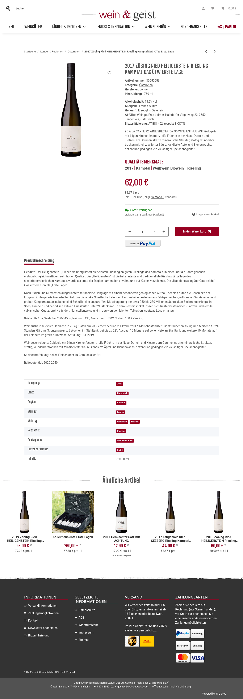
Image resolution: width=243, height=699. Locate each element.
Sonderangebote (193, 26)
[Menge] (142, 231)
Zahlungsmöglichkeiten (43, 613)
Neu (11, 26)
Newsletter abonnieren (43, 628)
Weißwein (161, 168)
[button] (203, 8)
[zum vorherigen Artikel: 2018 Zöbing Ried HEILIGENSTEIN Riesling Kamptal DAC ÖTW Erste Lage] (206, 51)
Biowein (177, 168)
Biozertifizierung (38, 635)
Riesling (194, 168)
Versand (157, 197)
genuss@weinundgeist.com (132, 686)
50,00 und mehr (125, 440)
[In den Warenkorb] (197, 231)
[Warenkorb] (229, 8)
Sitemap (83, 640)
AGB (81, 617)
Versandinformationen (42, 605)
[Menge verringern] (129, 231)
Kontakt (33, 620)
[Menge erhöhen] (163, 231)
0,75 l (120, 450)
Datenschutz (86, 610)
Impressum (85, 632)
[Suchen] (9, 8)
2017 (129, 168)
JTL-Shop (220, 693)
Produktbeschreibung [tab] (39, 261)
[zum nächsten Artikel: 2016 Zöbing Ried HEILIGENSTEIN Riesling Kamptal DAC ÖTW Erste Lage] (214, 51)
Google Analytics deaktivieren (90, 682)
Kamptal (143, 168)
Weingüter (33, 26)
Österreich (146, 85)
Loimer (120, 412)
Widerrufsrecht (88, 625)
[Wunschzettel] (213, 8)
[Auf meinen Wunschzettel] (109, 72)
